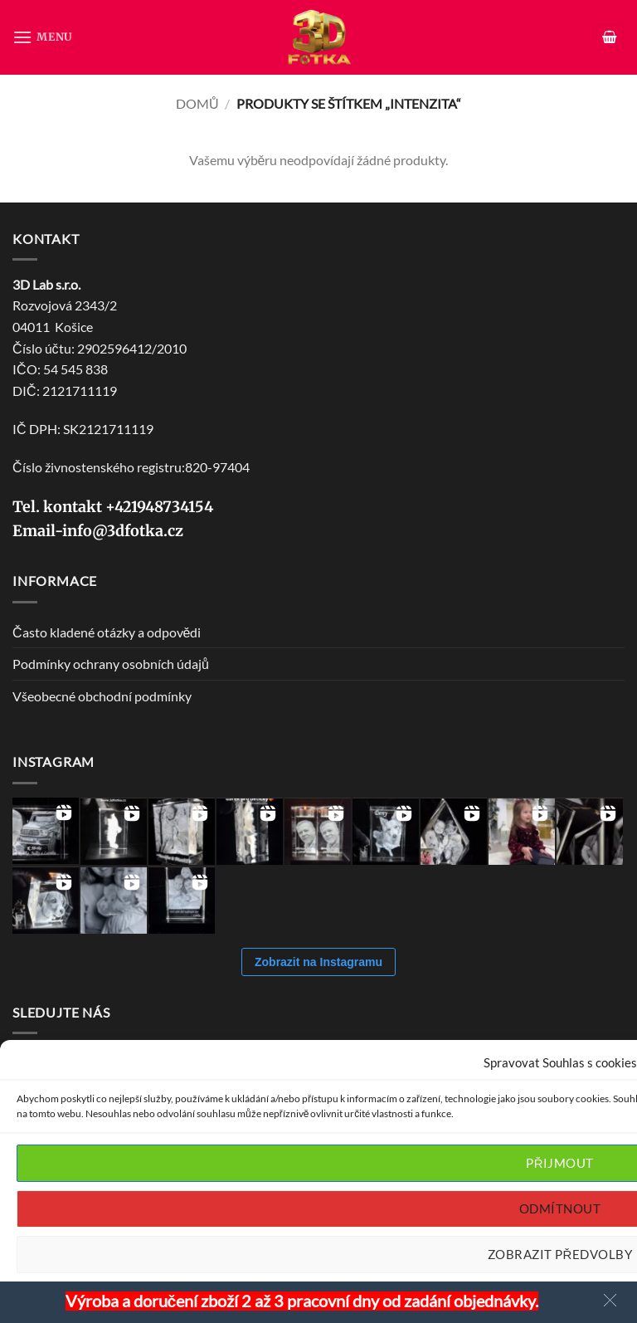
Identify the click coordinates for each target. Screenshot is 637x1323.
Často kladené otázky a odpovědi (106, 632)
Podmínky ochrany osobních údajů (110, 663)
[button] (42, 37)
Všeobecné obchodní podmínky (102, 696)
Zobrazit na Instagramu (318, 962)
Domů (197, 103)
